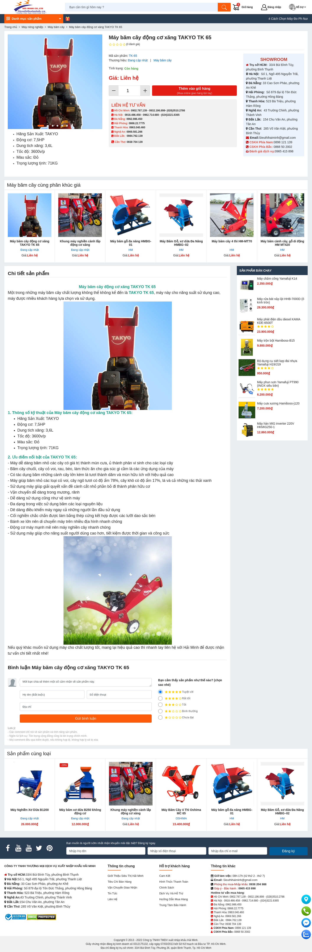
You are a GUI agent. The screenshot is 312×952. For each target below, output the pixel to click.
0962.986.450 (134, 119)
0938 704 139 (233, 924)
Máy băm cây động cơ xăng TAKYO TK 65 (29, 243)
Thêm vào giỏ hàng (194, 91)
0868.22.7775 (137, 123)
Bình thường (178, 711)
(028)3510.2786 (176, 110)
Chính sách (166, 887)
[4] (160, 698)
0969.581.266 (134, 131)
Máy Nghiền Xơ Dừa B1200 (29, 810)
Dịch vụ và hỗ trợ (171, 893)
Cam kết (164, 875)
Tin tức (112, 893)
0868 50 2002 (283, 146)
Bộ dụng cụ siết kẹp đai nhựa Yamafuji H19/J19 (277, 362)
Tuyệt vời (175, 692)
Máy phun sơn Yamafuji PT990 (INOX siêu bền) (277, 383)
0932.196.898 (157, 110)
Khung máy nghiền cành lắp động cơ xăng (80, 243)
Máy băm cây (163, 60)
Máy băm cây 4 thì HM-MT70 (232, 241)
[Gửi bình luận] (86, 718)
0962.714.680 (151, 114)
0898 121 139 (283, 142)
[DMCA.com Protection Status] (41, 916)
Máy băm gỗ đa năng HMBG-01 (130, 243)
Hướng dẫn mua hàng (173, 899)
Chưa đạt (176, 717)
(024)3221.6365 (170, 114)
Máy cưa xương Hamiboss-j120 (278, 403)
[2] (160, 711)
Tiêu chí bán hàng (120, 881)
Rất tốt (174, 698)
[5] (160, 692)
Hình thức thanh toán (173, 881)
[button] (298, 7)
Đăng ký (288, 851)
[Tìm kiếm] (224, 7)
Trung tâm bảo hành (172, 905)
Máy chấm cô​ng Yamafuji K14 (277, 278)
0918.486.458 (133, 114)
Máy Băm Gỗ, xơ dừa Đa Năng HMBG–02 (181, 243)
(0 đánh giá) (124, 44)
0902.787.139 (139, 110)
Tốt (172, 705)
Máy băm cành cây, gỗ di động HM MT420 (282, 243)
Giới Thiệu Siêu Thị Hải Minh (125, 875)
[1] (160, 717)
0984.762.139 (135, 135)
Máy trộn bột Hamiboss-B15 (276, 340)
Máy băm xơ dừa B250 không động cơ (80, 811)
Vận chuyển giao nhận (122, 887)
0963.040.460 (137, 127)
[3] (160, 705)
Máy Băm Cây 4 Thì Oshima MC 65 (181, 811)
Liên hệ (112, 899)
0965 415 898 (284, 151)
